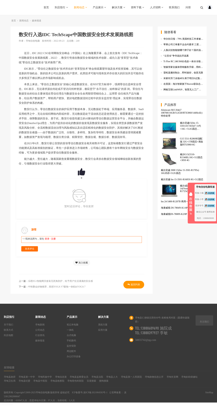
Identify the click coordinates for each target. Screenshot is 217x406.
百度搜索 (91, 381)
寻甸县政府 (9, 377)
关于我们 (8, 324)
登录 (47, 239)
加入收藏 (81, 262)
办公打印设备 (74, 356)
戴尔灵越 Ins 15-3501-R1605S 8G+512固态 (182, 179)
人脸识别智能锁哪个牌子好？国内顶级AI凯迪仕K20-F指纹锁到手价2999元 (183, 50)
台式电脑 (71, 335)
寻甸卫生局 (9, 381)
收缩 (191, 202)
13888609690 (6, 404)
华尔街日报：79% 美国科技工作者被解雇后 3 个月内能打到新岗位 (183, 39)
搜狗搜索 (103, 381)
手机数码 (71, 340)
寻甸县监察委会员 (79, 377)
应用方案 (102, 330)
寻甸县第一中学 (27, 377)
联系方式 (8, 330)
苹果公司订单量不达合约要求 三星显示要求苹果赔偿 (183, 44)
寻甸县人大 (112, 377)
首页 (46, 7)
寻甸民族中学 (45, 377)
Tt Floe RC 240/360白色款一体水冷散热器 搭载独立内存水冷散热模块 (183, 61)
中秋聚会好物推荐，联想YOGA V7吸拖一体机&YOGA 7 (56, 286)
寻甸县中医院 (40, 381)
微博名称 (211, 212)
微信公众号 (201, 212)
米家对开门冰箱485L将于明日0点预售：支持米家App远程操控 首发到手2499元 (183, 78)
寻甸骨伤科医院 (75, 381)
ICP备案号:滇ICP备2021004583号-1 (89, 392)
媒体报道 (36, 20)
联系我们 (174, 7)
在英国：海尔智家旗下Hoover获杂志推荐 (183, 84)
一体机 (70, 330)
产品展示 (99, 7)
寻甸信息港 (61, 377)
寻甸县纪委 (24, 381)
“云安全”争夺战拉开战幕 (176, 56)
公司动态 (40, 330)
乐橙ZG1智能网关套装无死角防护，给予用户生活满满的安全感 (60, 281)
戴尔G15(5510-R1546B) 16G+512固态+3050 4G (191, 157)
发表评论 (29, 249)
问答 (188, 7)
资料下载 (137, 7)
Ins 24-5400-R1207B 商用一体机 (177, 201)
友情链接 (9, 367)
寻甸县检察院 (57, 381)
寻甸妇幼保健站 (189, 377)
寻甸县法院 (97, 377)
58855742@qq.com (145, 340)
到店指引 (61, 7)
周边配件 (71, 351)
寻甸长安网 (172, 377)
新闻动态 (80, 7)
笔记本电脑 (72, 324)
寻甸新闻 (40, 324)
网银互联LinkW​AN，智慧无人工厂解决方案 (183, 89)
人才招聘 (156, 7)
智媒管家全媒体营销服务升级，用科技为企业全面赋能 (183, 67)
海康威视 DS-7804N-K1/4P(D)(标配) (179, 208)
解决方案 (118, 7)
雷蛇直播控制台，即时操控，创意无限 (183, 72)
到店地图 (8, 335)
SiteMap (209, 392)
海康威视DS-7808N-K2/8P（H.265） (179, 214)
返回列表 (134, 284)
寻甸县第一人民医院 (131, 377)
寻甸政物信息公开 (154, 377)
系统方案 (102, 324)
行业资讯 (40, 335)
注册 (53, 239)
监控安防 (71, 346)
